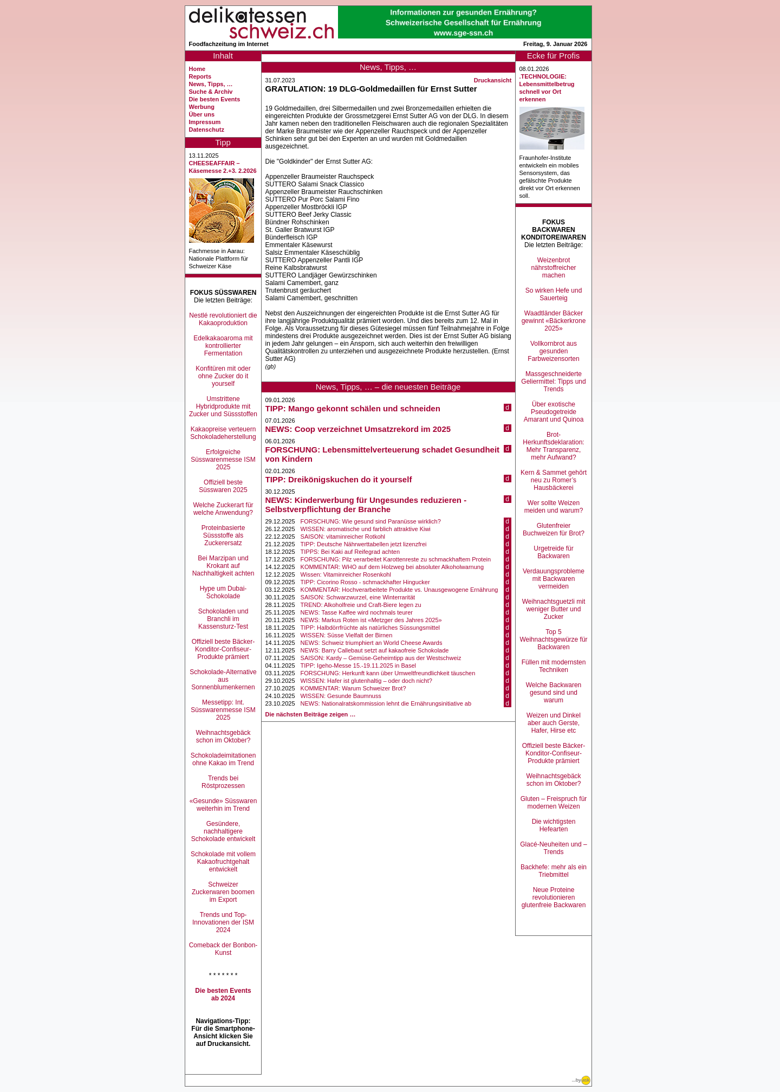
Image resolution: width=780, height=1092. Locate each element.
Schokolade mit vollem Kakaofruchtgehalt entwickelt (223, 861)
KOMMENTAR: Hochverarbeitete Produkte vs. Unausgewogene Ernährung (399, 589)
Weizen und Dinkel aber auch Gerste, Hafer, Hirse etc (553, 723)
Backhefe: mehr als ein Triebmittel (554, 870)
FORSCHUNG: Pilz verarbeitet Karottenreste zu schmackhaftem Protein (396, 559)
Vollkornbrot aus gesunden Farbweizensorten (553, 351)
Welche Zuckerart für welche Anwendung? (223, 508)
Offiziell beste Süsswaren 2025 (223, 486)
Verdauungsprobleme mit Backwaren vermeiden (553, 578)
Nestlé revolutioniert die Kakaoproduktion (223, 319)
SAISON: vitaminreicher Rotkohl (343, 536)
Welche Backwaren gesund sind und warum (554, 692)
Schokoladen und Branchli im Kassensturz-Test (223, 619)
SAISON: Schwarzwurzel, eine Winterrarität (358, 597)
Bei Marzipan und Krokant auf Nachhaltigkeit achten (223, 565)
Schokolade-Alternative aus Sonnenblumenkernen (223, 679)
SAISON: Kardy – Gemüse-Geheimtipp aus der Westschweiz (381, 658)
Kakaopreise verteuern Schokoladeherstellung (223, 433)
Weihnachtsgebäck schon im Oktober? (223, 736)
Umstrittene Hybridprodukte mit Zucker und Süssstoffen (223, 406)
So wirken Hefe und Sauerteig (553, 294)
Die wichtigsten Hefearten (554, 825)
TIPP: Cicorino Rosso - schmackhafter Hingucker (365, 582)
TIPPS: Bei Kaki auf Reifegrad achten (350, 551)
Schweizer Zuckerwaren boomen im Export (223, 892)
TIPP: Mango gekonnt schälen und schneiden (352, 408)
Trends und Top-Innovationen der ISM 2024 (223, 922)
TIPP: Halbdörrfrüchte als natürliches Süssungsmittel (370, 627)
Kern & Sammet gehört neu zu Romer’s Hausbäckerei (554, 480)
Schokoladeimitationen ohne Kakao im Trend (223, 759)
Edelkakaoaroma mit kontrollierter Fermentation (222, 345)
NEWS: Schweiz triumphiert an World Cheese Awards (372, 642)
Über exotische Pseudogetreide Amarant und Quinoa (554, 411)
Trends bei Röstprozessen (223, 782)
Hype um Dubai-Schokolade (223, 592)
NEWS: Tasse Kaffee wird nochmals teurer (357, 612)
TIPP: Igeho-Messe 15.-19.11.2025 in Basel (358, 665)
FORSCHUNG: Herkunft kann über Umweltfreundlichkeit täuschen (388, 673)
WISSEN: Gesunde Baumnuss (341, 696)
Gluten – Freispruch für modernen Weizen (554, 802)
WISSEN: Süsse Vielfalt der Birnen (347, 635)
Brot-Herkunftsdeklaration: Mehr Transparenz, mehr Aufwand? (553, 446)
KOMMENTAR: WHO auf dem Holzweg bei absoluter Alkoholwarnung (392, 567)
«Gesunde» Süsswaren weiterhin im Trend (223, 804)
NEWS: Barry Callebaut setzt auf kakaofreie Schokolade (375, 650)
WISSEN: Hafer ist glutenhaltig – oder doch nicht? (366, 680)
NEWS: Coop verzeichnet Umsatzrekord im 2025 (358, 429)
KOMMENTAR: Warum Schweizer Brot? (353, 688)
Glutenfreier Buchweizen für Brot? (553, 529)
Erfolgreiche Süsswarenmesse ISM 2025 (223, 459)
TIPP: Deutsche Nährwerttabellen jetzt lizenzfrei (364, 544)
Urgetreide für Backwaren (553, 552)
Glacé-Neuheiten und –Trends (553, 848)
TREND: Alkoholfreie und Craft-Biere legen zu (361, 605)
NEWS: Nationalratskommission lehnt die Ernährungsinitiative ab (386, 703)
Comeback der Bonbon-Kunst (223, 949)
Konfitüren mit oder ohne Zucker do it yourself (223, 376)
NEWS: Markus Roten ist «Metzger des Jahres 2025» (371, 620)
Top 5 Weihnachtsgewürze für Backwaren (553, 639)
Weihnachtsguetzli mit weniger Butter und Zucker (554, 609)
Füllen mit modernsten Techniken (554, 666)
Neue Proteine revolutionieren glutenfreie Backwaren (554, 897)
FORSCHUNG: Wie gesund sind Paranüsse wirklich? (371, 521)
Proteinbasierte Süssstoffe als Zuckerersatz (223, 535)
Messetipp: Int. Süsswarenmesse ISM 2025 (223, 710)
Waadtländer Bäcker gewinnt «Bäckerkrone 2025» (554, 320)
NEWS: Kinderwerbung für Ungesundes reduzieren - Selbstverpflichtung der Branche (366, 504)
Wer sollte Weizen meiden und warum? (553, 506)
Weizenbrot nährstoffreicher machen (553, 267)
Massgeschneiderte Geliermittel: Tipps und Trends (553, 381)
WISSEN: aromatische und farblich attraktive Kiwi (366, 529)
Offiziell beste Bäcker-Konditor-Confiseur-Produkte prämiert (223, 649)
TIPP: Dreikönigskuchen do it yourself (338, 479)
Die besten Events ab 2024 (223, 994)
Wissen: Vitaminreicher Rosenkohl (346, 574)
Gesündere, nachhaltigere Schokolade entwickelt (223, 831)
